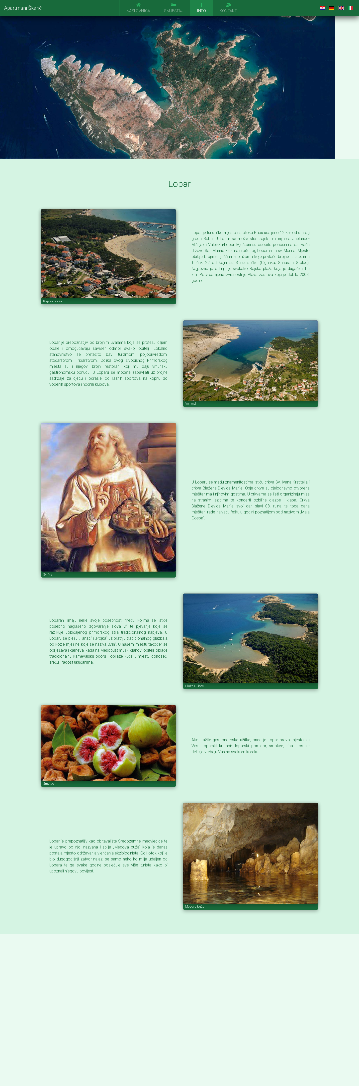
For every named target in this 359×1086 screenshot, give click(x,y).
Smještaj (173, 8)
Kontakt (228, 8)
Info (201, 8)
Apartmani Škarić (23, 8)
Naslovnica (138, 8)
